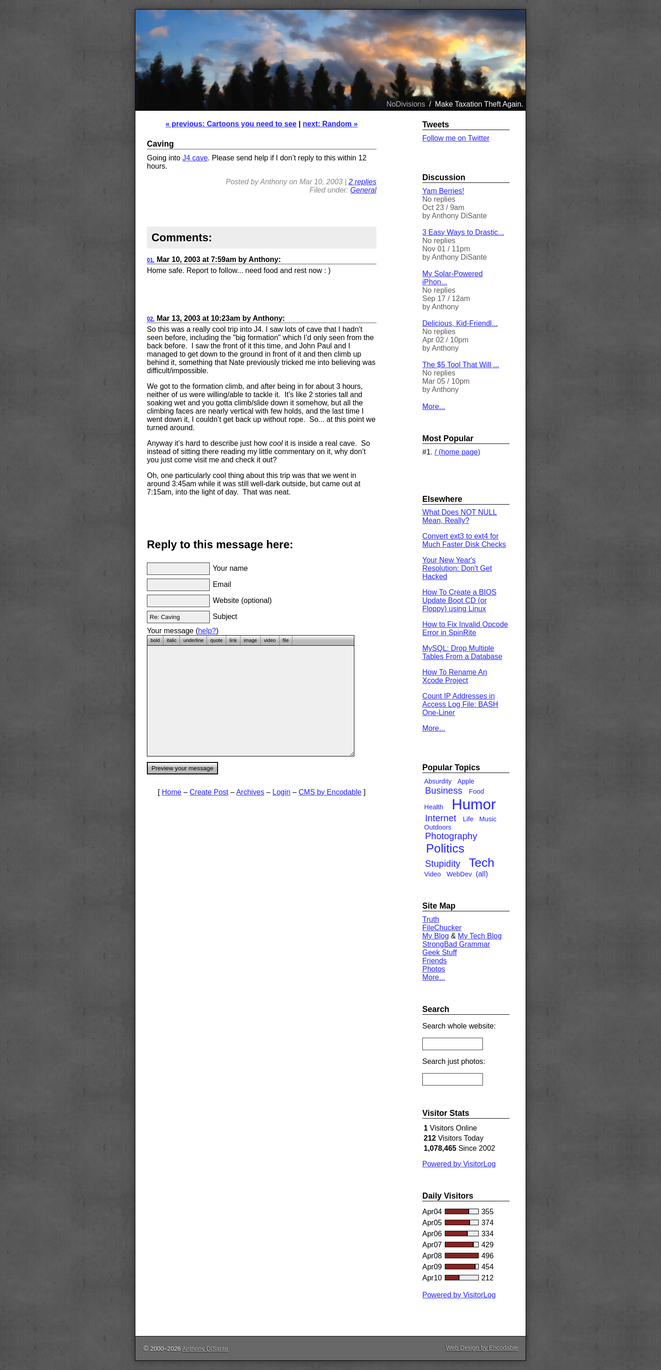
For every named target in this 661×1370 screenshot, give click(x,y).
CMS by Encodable (330, 792)
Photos (433, 969)
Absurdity (438, 781)
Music (488, 819)
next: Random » (330, 124)
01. (151, 260)
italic (171, 640)
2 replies (362, 182)
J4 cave (194, 158)
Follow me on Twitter (455, 138)
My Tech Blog (480, 936)
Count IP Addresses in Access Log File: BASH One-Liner (460, 704)
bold (155, 640)
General (363, 190)
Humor (474, 804)
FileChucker (441, 928)
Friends (434, 961)
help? (207, 631)
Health (433, 807)
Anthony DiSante (205, 1348)
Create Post (209, 792)
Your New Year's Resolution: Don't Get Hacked (457, 568)
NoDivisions (406, 104)
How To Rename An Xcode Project (454, 676)
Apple (465, 781)
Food (476, 791)
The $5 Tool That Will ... (460, 365)
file (286, 640)
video (269, 640)
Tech (481, 863)
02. (151, 319)
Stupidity (442, 863)
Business (443, 790)
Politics (445, 848)
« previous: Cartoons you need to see (231, 124)
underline (193, 640)
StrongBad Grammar (456, 944)
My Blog (435, 936)
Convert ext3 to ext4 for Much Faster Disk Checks (464, 540)
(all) (482, 874)
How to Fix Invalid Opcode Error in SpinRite (465, 628)
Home (172, 792)
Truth (430, 919)
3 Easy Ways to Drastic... (463, 232)
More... (433, 406)
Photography (451, 836)
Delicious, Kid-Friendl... (460, 323)
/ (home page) (458, 452)
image (250, 640)
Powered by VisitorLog (459, 1164)
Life (468, 819)
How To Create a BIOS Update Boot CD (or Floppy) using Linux (459, 600)
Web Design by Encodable (482, 1347)
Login (282, 792)
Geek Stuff (439, 952)
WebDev (459, 874)
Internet (440, 818)
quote (216, 640)
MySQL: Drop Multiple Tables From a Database (462, 652)
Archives (250, 792)
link (233, 640)
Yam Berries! (443, 191)
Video (432, 874)
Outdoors (437, 827)
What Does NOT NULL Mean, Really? (459, 516)
